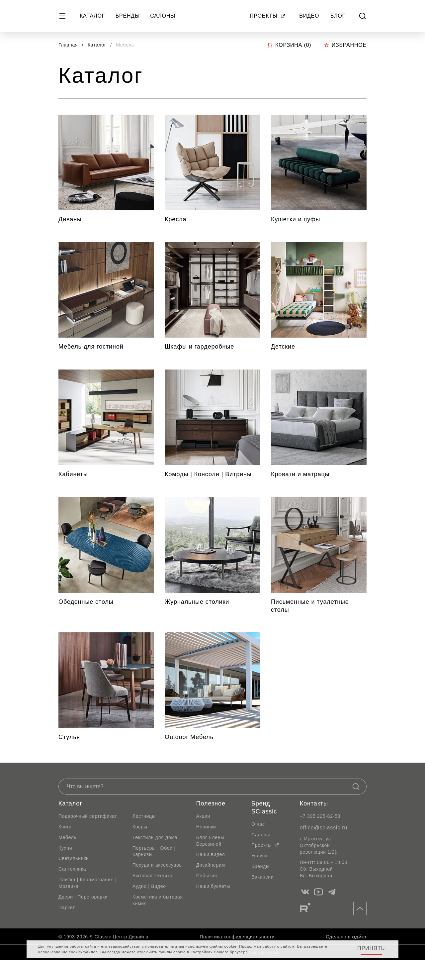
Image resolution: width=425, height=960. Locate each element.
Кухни (65, 848)
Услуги (259, 855)
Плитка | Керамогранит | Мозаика (87, 883)
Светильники (73, 858)
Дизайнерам (210, 865)
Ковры (139, 826)
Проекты (268, 16)
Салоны (162, 16)
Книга (65, 826)
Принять (371, 948)
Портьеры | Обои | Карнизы (154, 851)
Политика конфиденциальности (237, 936)
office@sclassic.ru (323, 827)
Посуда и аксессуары (157, 865)
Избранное (345, 45)
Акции (203, 816)
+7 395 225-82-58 (320, 816)
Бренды (128, 16)
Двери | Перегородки (83, 897)
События (206, 875)
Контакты (314, 803)
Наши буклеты (213, 886)
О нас (258, 824)
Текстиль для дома (155, 837)
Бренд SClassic (264, 807)
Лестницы (144, 816)
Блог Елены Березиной (210, 841)
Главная (68, 45)
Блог (337, 16)
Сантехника (72, 869)
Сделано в (346, 936)
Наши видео (210, 854)
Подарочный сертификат (87, 816)
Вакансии (262, 877)
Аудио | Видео (149, 886)
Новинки (206, 826)
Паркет (66, 907)
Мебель (67, 837)
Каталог (92, 16)
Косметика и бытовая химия (157, 900)
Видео (309, 16)
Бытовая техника (152, 875)
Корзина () (289, 45)
